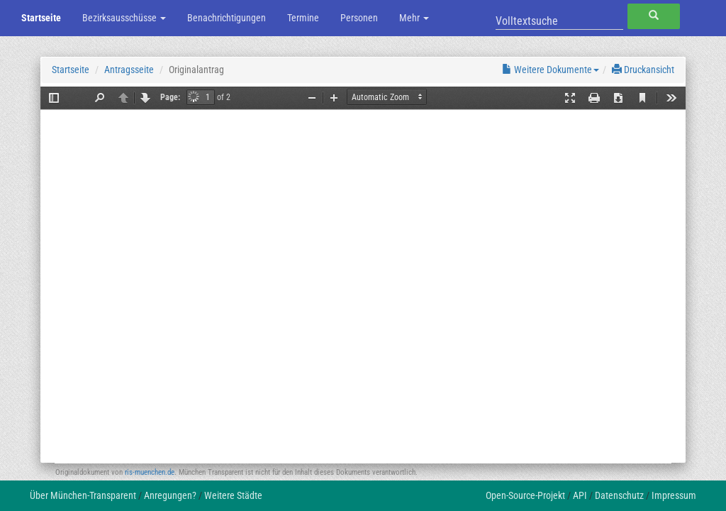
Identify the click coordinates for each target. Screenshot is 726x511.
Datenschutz (619, 495)
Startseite (41, 17)
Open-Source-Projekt (525, 495)
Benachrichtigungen (226, 17)
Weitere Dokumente (550, 69)
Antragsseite (129, 69)
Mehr (414, 17)
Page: (170, 97)
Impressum (674, 495)
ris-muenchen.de (149, 472)
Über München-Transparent (83, 495)
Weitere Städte (233, 495)
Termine (303, 17)
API (580, 495)
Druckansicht (643, 69)
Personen (359, 17)
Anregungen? (170, 495)
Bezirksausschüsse (124, 17)
